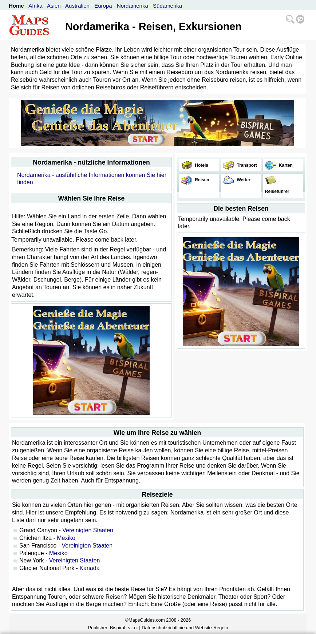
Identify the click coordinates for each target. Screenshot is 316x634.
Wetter (243, 179)
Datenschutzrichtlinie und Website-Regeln (185, 627)
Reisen (201, 179)
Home (16, 6)
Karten (284, 165)
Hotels (201, 165)
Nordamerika (132, 6)
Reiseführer (276, 191)
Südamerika (167, 6)
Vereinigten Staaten (87, 530)
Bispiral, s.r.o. (124, 627)
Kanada (89, 568)
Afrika (35, 6)
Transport (246, 165)
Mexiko (66, 538)
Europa (103, 6)
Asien (54, 6)
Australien (77, 6)
